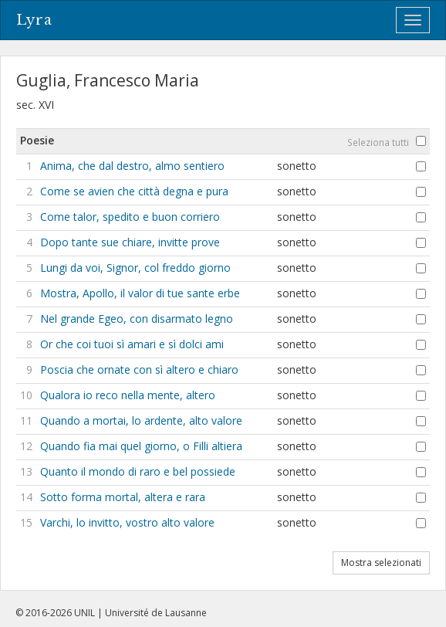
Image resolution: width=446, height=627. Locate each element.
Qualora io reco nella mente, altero (127, 395)
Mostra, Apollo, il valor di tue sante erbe (140, 293)
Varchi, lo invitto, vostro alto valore (127, 522)
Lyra (34, 20)
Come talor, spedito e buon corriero (130, 216)
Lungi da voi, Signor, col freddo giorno (135, 267)
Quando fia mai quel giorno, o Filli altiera (141, 446)
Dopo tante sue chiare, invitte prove (130, 242)
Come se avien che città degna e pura (134, 191)
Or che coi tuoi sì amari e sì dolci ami (132, 344)
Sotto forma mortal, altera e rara (122, 497)
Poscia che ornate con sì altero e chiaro (139, 369)
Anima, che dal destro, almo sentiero (132, 165)
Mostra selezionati (381, 562)
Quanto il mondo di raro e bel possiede (137, 471)
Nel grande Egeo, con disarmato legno (136, 318)
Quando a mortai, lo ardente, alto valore (141, 420)
